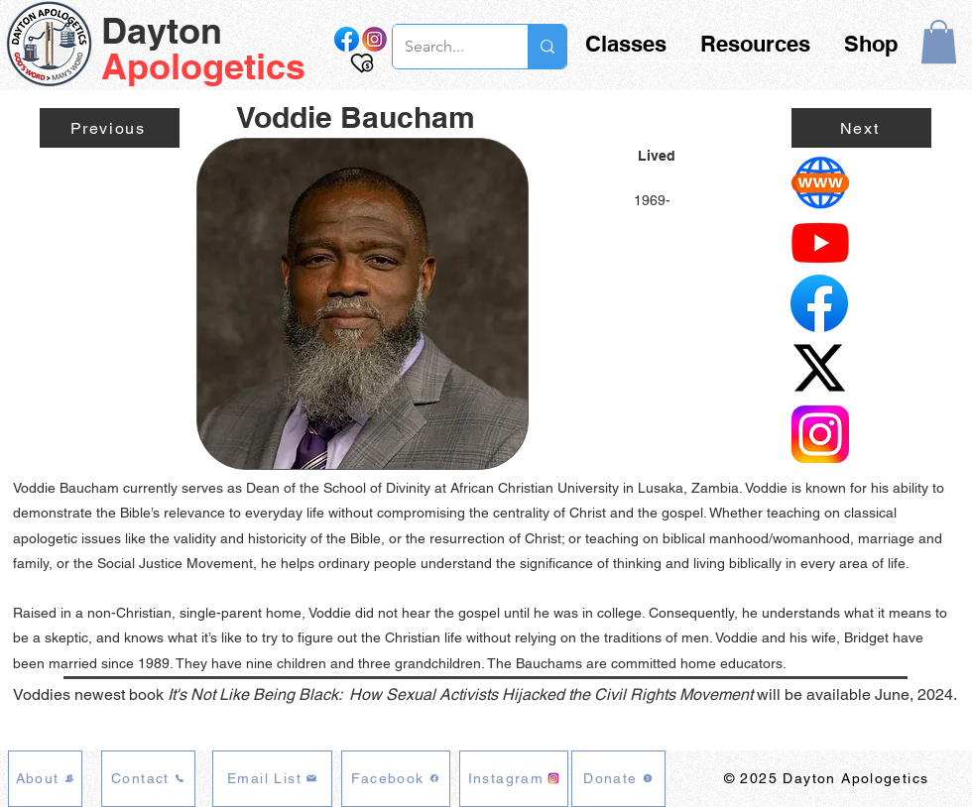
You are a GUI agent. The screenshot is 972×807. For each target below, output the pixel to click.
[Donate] (618, 778)
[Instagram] (513, 778)
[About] (45, 778)
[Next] (861, 128)
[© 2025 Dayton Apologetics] (828, 778)
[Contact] (148, 778)
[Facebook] (395, 778)
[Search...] (445, 46)
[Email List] (272, 778)
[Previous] (110, 128)
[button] (938, 41)
